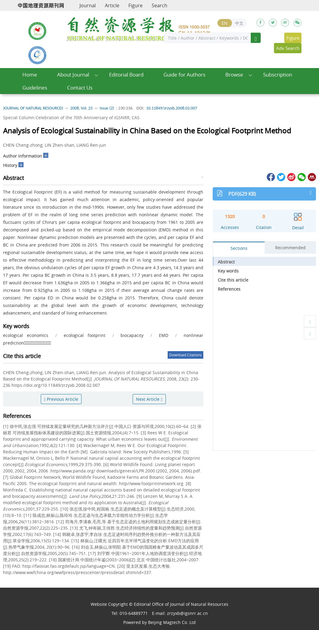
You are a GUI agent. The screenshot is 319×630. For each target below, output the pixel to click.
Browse (234, 74)
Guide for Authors (184, 74)
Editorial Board (126, 74)
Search (159, 5)
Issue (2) (107, 108)
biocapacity (132, 335)
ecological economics (25, 335)
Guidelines (34, 87)
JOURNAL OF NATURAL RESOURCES (33, 108)
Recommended (290, 247)
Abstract (226, 262)
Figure (135, 5)
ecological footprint (84, 335)
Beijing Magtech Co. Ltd (172, 622)
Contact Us (79, 87)
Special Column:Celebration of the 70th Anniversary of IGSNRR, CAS (71, 117)
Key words (228, 271)
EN (224, 23)
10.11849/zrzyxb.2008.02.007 (171, 108)
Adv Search (287, 48)
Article (112, 5)
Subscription (277, 74)
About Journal (73, 74)
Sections (238, 248)
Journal (87, 5)
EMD (163, 335)
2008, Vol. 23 (81, 108)
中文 (239, 23)
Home (29, 74)
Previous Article (61, 399)
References (229, 289)
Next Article (149, 399)
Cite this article (233, 280)
